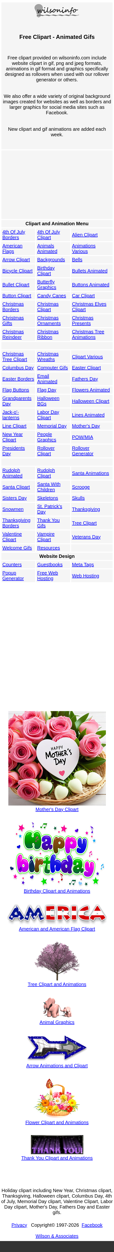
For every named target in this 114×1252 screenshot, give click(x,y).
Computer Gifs (52, 367)
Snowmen (13, 509)
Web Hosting (85, 575)
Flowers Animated (91, 390)
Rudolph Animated (12, 473)
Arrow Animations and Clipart (57, 1063)
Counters (12, 564)
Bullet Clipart (15, 284)
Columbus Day (18, 367)
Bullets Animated (90, 270)
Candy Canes (51, 295)
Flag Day (46, 390)
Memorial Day (51, 426)
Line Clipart (14, 426)
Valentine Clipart (12, 536)
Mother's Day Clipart (57, 806)
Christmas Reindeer (13, 334)
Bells (77, 259)
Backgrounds (51, 259)
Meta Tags (83, 564)
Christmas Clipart (48, 306)
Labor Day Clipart (48, 414)
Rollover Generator (83, 450)
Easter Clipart (86, 367)
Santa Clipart (16, 487)
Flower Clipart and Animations (57, 1119)
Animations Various (84, 248)
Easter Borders (18, 379)
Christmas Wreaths (48, 356)
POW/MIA (82, 437)
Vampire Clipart (46, 536)
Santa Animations (90, 473)
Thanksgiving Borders (16, 523)
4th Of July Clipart (48, 234)
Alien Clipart (85, 234)
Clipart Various (87, 356)
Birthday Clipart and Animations (57, 888)
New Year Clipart (12, 437)
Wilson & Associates (56, 1236)
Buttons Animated (90, 284)
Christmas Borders (13, 306)
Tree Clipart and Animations (57, 981)
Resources (48, 547)
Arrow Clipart (16, 259)
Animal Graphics (57, 1019)
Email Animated (47, 378)
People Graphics (46, 437)
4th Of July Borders (13, 234)
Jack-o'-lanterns (10, 414)
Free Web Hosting (47, 575)
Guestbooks (50, 564)
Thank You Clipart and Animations (57, 1155)
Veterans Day (86, 537)
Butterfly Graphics (46, 284)
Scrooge (81, 487)
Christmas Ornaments (49, 320)
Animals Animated (47, 248)
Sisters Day (14, 498)
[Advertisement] (56, 184)
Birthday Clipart (46, 270)
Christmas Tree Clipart (14, 356)
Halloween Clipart (90, 401)
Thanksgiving (86, 509)
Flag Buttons (15, 390)
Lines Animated (88, 415)
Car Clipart (83, 295)
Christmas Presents (83, 320)
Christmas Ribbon (48, 334)
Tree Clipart (84, 523)
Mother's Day (86, 426)
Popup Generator (13, 575)
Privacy (19, 1225)
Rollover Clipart (46, 450)
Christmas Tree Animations (88, 334)
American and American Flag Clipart (57, 926)
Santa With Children (48, 487)
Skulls (78, 498)
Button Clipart (16, 295)
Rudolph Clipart (46, 473)
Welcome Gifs (17, 547)
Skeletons (47, 498)
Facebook (92, 1225)
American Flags (12, 248)
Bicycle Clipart (17, 270)
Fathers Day (85, 379)
